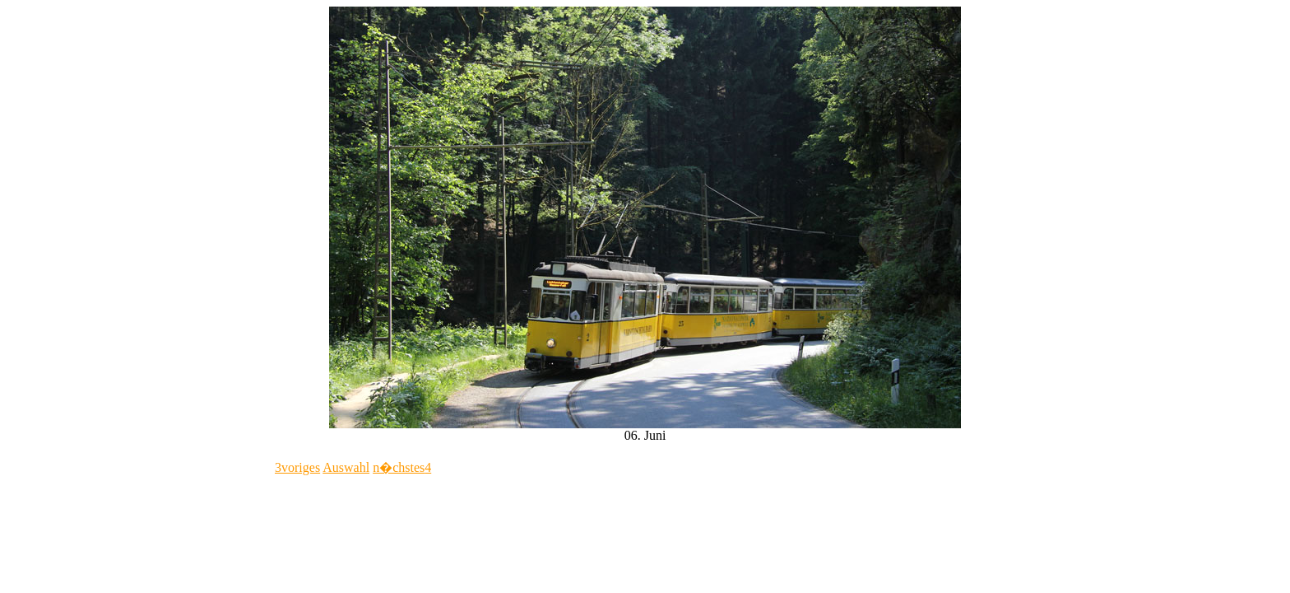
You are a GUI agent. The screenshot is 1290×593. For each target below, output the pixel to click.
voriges (297, 467)
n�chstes (402, 467)
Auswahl (345, 467)
